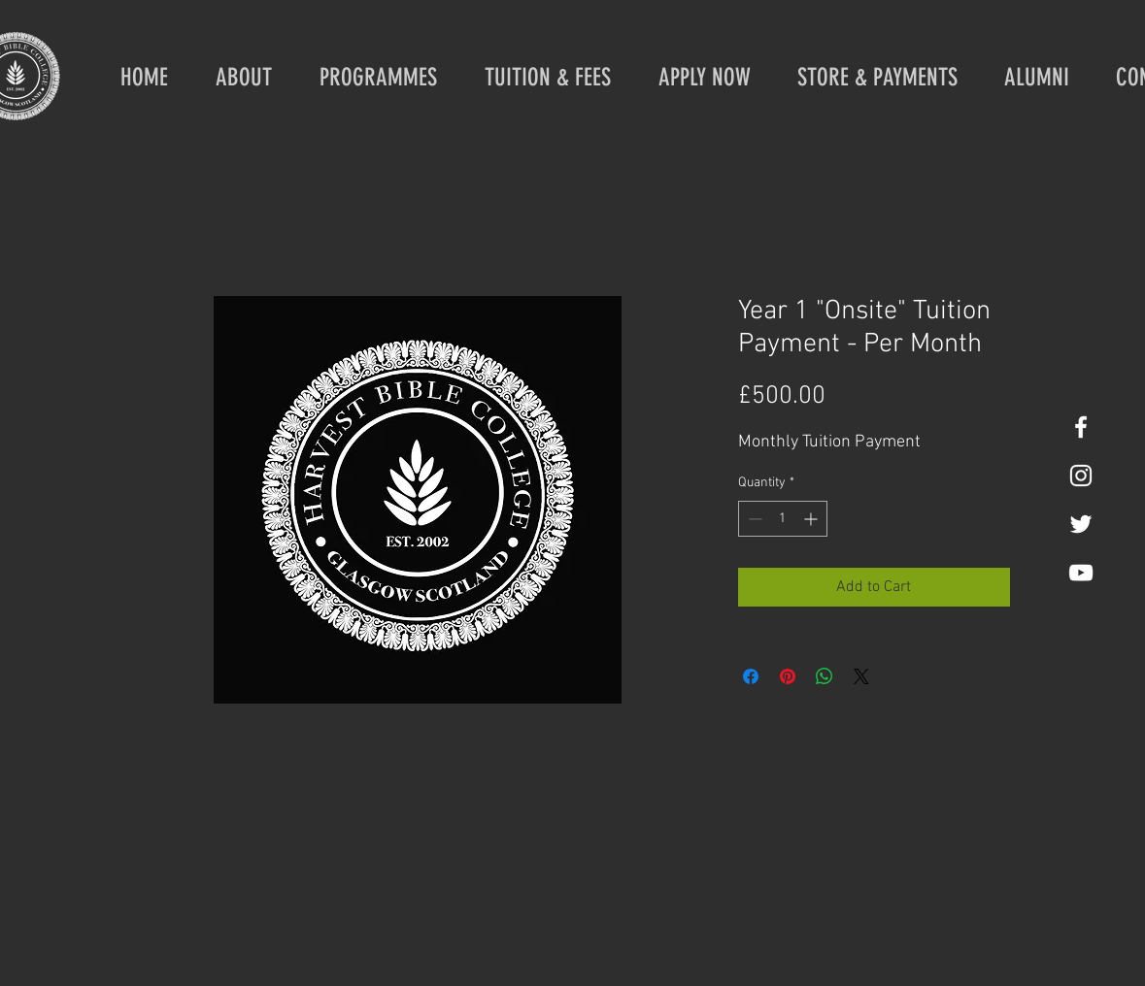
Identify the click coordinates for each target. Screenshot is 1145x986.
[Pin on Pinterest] (787, 676)
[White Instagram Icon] (1080, 475)
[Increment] (812, 519)
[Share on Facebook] (750, 676)
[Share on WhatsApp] (824, 676)
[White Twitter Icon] (1080, 524)
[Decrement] (753, 519)
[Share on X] (861, 676)
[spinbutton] (782, 519)
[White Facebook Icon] (1080, 427)
